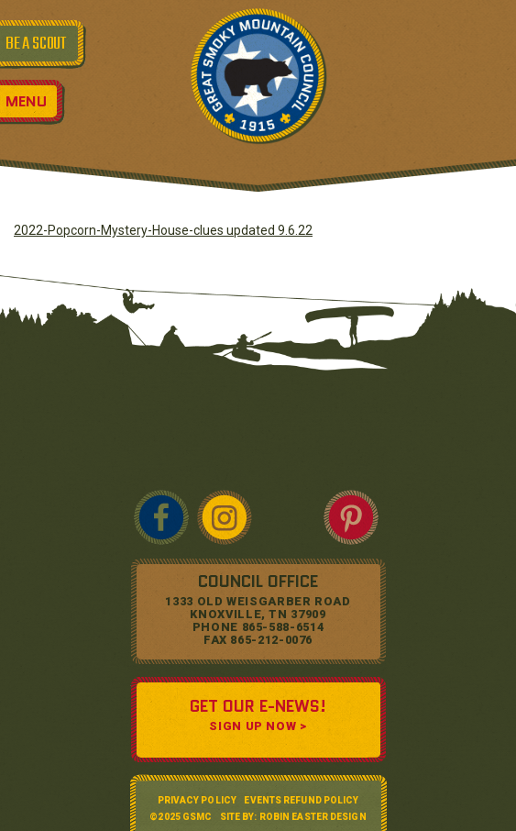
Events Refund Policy (301, 800)
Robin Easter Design (313, 817)
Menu (26, 101)
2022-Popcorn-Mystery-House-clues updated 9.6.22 (163, 230)
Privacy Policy (197, 800)
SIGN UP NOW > (257, 726)
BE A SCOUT (35, 44)
